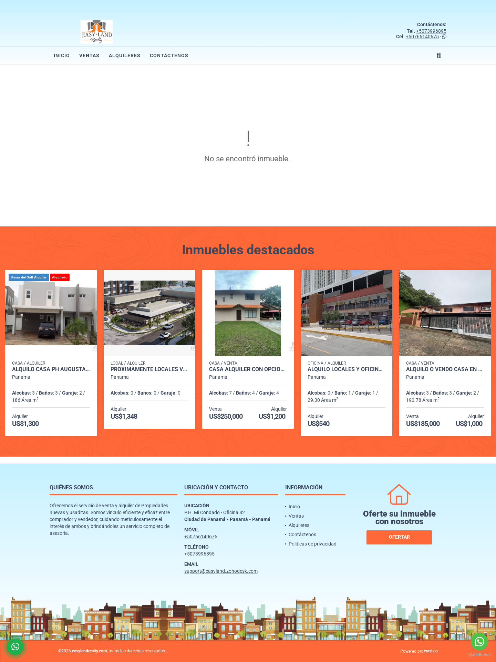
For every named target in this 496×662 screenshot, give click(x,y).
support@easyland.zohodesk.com (221, 571)
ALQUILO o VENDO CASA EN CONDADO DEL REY (445, 369)
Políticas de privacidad (313, 544)
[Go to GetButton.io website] (479, 655)
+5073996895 (431, 31)
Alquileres (125, 55)
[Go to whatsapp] (479, 641)
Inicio (62, 55)
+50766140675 (422, 36)
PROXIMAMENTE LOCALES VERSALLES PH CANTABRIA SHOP (149, 369)
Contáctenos (169, 55)
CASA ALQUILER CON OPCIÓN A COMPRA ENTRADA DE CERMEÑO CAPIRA (248, 369)
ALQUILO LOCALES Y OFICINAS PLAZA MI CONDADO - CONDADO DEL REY (346, 369)
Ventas (89, 55)
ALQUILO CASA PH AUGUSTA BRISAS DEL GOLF (51, 369)
